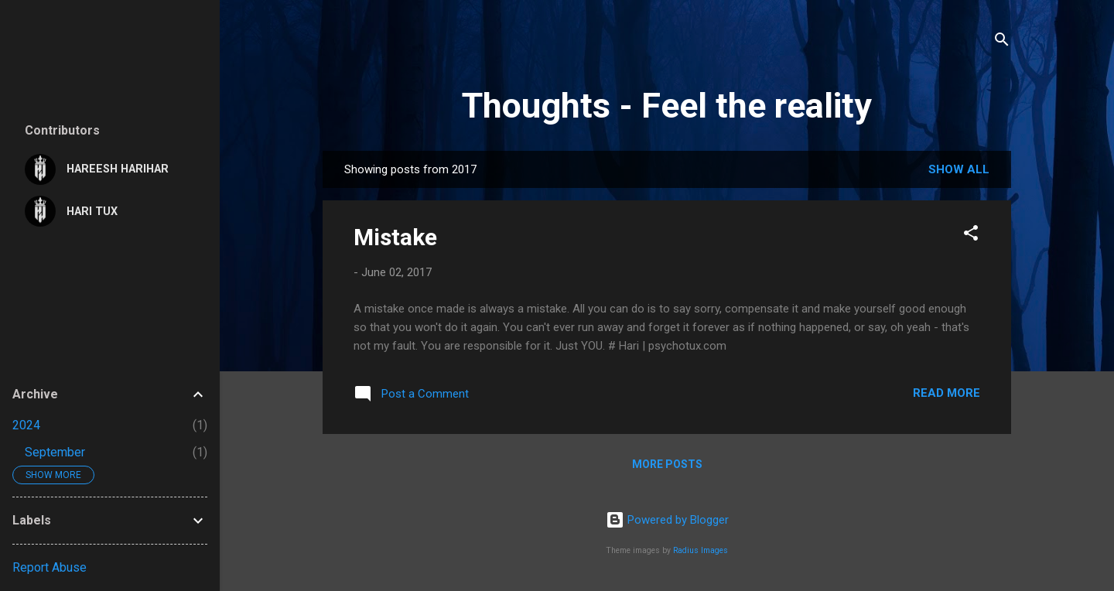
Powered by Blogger (667, 520)
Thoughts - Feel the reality (667, 105)
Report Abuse (49, 567)
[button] (971, 236)
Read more (946, 393)
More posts (667, 464)
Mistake (395, 237)
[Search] (1002, 42)
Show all (958, 169)
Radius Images (700, 550)
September (55, 452)
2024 (26, 425)
